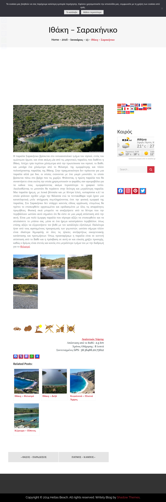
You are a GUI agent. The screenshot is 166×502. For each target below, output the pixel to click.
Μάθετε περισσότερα (92, 12)
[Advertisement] (83, 72)
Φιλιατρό (25, 246)
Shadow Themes (128, 497)
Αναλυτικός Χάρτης (93, 339)
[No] (162, 8)
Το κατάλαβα (71, 12)
